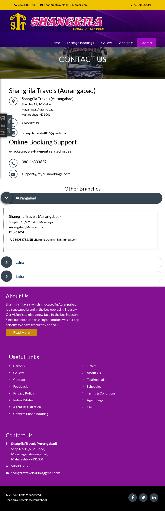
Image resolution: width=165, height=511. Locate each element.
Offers (92, 366)
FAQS (91, 407)
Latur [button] (20, 276)
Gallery (106, 43)
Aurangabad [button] (26, 198)
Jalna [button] (20, 262)
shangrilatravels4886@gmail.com (44, 133)
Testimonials (96, 379)
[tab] (83, 198)
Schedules (94, 386)
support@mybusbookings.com (46, 174)
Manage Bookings (80, 43)
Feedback (20, 386)
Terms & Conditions (101, 393)
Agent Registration (27, 407)
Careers (19, 366)
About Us (126, 43)
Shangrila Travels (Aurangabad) (26, 500)
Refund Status (23, 400)
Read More (21, 332)
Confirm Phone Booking (30, 414)
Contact (146, 43)
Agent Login (141, 4)
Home (55, 43)
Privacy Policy (23, 393)
